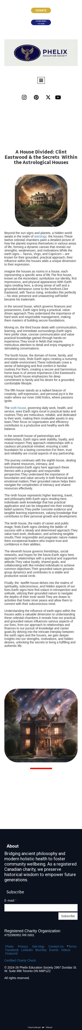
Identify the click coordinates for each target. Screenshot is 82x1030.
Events (54, 950)
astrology (40, 236)
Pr (19, 946)
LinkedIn (27, 950)
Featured (11, 953)
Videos (65, 950)
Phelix (9, 946)
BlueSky (41, 950)
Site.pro (49, 1027)
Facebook (12, 950)
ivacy (24, 946)
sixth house (18, 408)
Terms (72, 946)
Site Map (38, 946)
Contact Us (56, 946)
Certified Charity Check (20, 960)
